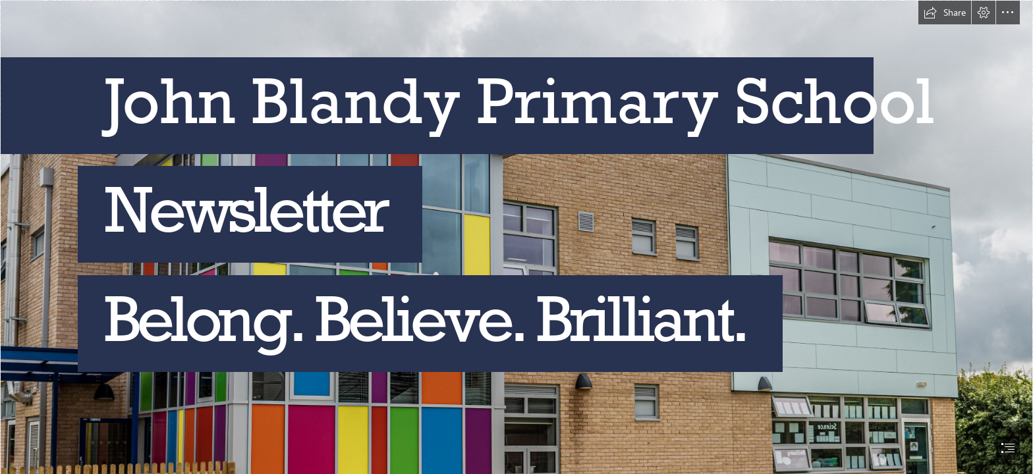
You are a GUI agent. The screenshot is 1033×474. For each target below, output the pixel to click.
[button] (944, 12)
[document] (516, 237)
